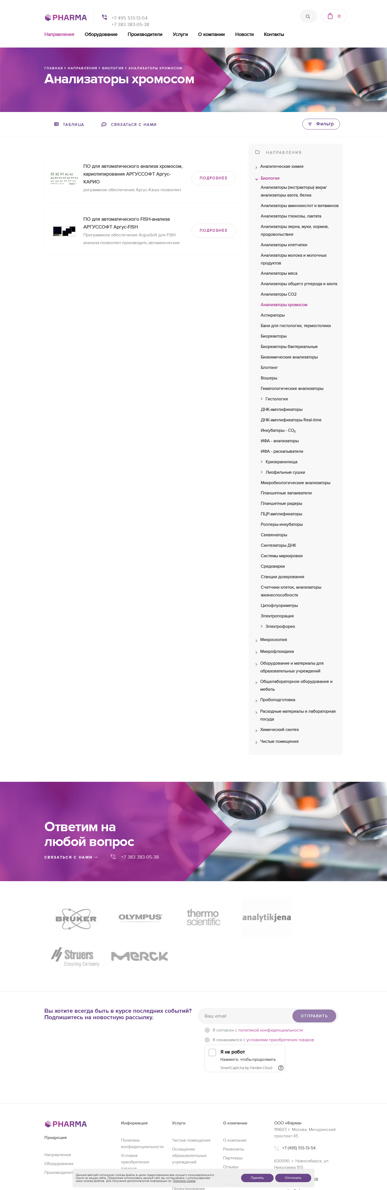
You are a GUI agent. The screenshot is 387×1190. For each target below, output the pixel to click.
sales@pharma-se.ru (302, 1142)
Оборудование (101, 34)
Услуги (180, 34)
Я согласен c (258, 980)
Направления (59, 34)
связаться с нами (71, 857)
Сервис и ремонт (188, 1130)
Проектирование (188, 1139)
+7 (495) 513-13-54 (299, 1098)
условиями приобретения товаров (280, 990)
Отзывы (230, 1117)
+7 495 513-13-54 (130, 18)
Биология (267, 180)
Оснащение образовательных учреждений (189, 1106)
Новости (244, 34)
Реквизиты (233, 1099)
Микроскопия (271, 641)
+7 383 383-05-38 (130, 24)
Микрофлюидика (274, 653)
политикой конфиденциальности (270, 980)
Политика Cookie (184, 1181)
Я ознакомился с (263, 990)
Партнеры (232, 1108)
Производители (145, 34)
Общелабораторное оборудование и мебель (293, 686)
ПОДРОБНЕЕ (214, 178)
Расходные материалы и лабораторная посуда (295, 716)
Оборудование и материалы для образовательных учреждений (289, 668)
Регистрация (184, 1121)
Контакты (274, 34)
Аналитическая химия (279, 168)
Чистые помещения (277, 743)
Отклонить (293, 1178)
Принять (257, 1178)
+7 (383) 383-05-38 (300, 1130)
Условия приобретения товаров (135, 1113)
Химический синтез (277, 731)
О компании (211, 34)
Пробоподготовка (275, 701)
